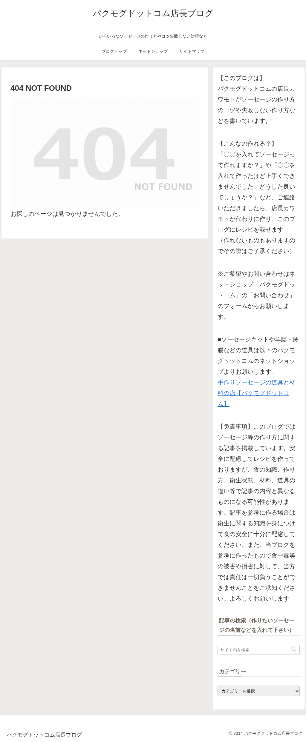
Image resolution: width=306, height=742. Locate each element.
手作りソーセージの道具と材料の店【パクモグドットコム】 (256, 393)
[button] (293, 649)
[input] (258, 650)
